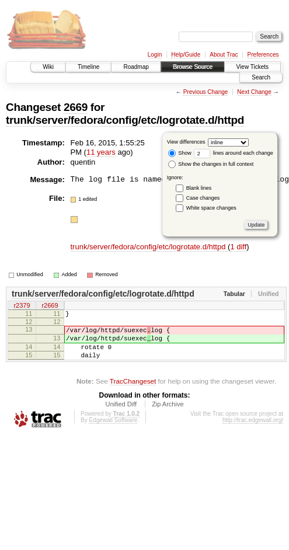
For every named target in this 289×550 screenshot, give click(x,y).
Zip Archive (167, 414)
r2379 (21, 305)
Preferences (263, 54)
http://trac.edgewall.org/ (252, 430)
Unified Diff (121, 414)
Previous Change (205, 92)
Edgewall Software (113, 430)
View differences (186, 142)
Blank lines (199, 188)
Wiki (48, 67)
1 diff (238, 246)
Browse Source (193, 67)
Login (155, 54)
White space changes (211, 208)
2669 (76, 107)
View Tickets (252, 67)
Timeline (88, 67)
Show (179, 153)
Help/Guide (185, 54)
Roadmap (135, 67)
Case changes (203, 198)
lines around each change (233, 153)
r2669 (49, 305)
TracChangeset (133, 391)
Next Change (254, 92)
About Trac (224, 54)
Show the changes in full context (211, 164)
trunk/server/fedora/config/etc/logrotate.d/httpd (125, 120)
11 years (101, 152)
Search (261, 77)
